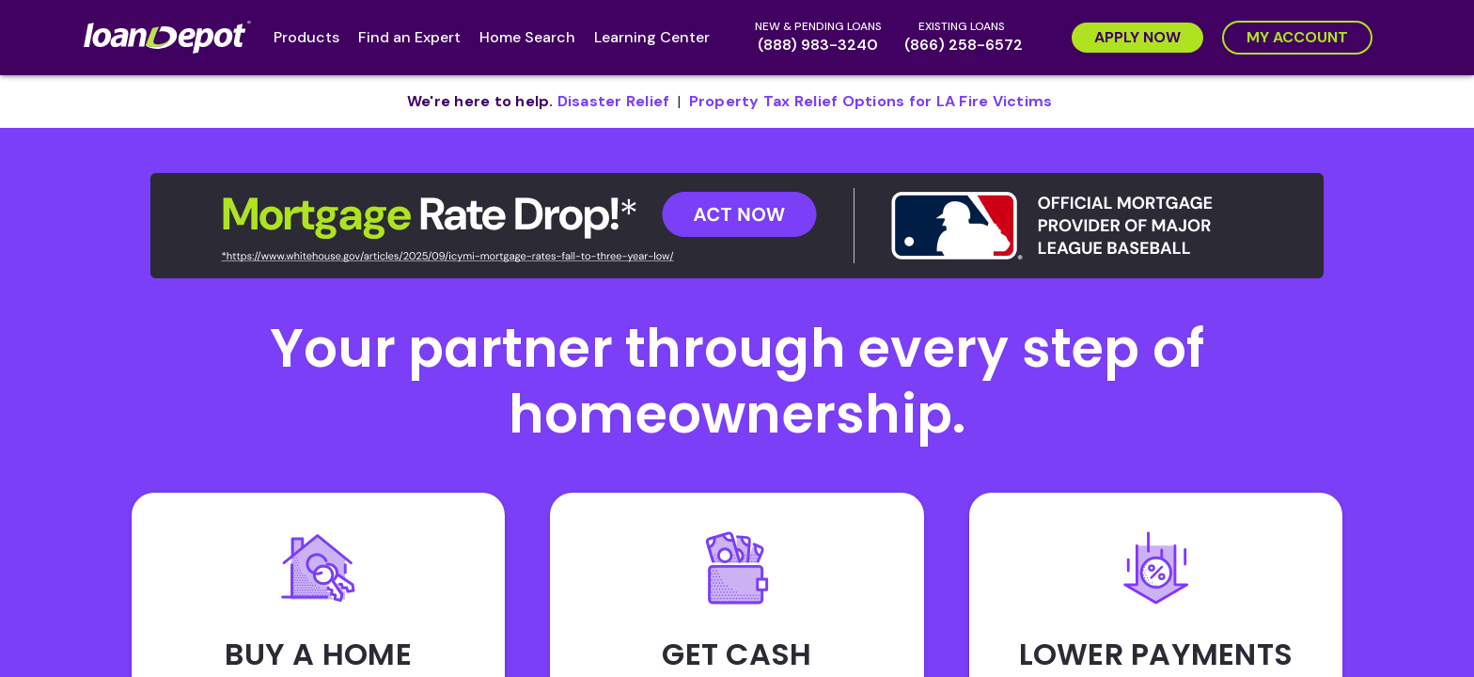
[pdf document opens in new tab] (613, 101)
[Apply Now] (1137, 38)
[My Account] (1297, 38)
